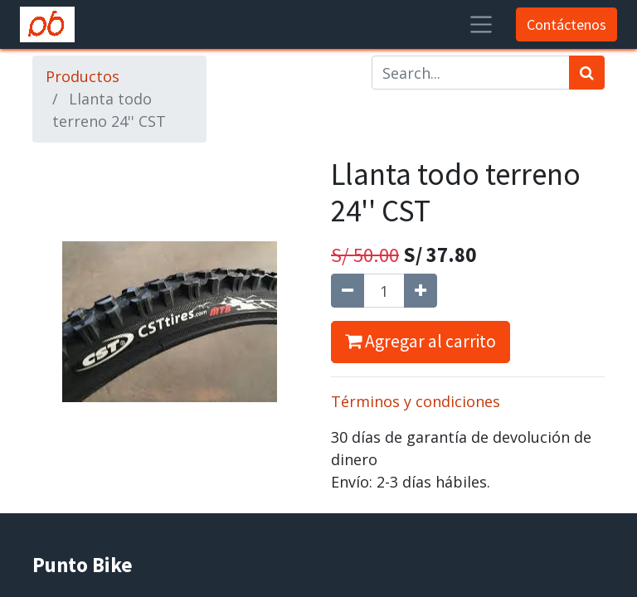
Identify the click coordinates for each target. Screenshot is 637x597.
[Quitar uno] (347, 291)
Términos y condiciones (415, 401)
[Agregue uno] (420, 291)
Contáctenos (566, 24)
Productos (82, 76)
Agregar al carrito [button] (420, 341)
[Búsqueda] (587, 73)
